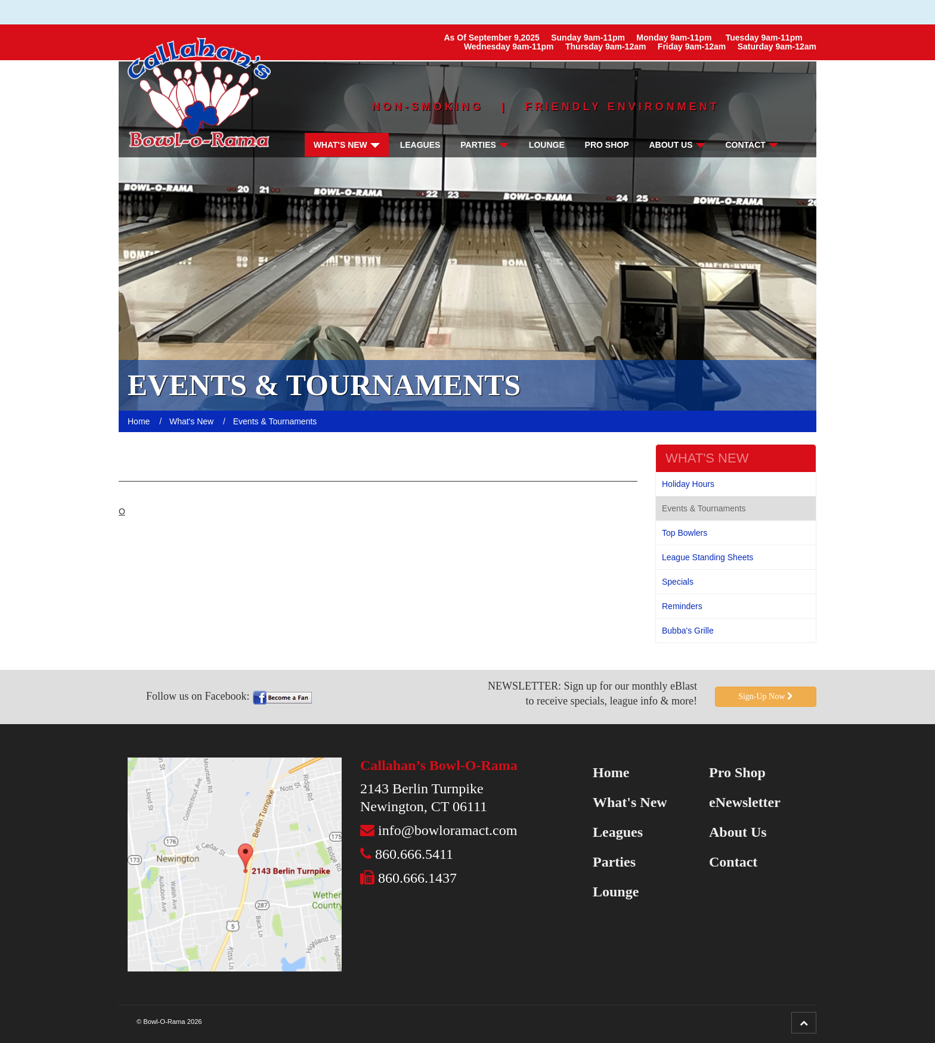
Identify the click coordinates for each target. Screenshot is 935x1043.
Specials (677, 581)
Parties (484, 145)
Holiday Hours (688, 484)
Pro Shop (607, 145)
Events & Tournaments (704, 508)
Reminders (682, 606)
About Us (677, 145)
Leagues (420, 145)
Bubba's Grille (688, 630)
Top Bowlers (684, 533)
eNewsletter (745, 802)
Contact (751, 145)
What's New (347, 145)
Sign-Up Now (765, 696)
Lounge (547, 145)
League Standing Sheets (707, 557)
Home (611, 772)
